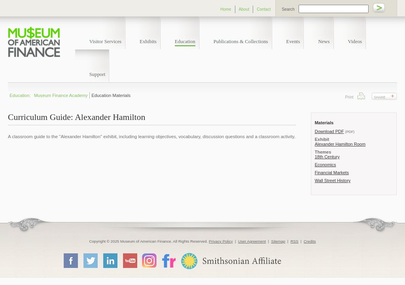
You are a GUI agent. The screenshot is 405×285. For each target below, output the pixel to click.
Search (288, 9)
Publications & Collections (241, 41)
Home (225, 9)
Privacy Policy (221, 241)
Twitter (90, 260)
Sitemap (278, 241)
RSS (294, 241)
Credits (310, 241)
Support (97, 74)
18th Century (327, 156)
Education (185, 41)
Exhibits (148, 41)
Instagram (149, 260)
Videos (355, 41)
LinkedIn (109, 260)
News (323, 41)
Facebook (70, 260)
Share (380, 97)
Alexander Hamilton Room (340, 144)
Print (361, 96)
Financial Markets (332, 172)
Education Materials (111, 95)
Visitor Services (105, 41)
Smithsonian (230, 261)
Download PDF (329, 131)
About (244, 9)
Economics (325, 164)
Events (293, 41)
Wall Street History (333, 180)
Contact (264, 9)
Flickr (168, 260)
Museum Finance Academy (61, 95)
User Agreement (252, 241)
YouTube (129, 260)
